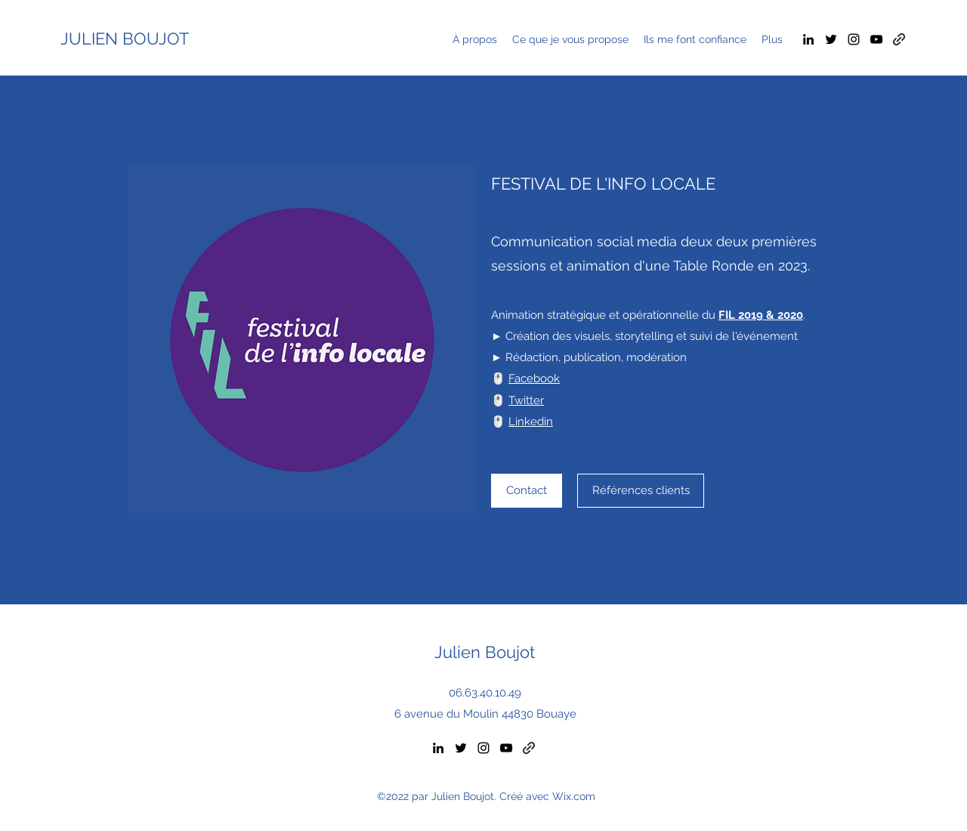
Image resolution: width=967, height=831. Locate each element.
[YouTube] (876, 39)
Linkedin (530, 421)
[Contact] (526, 491)
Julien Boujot (484, 652)
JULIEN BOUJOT (124, 38)
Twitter (526, 400)
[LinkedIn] (808, 39)
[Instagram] (853, 39)
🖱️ (499, 421)
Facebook (534, 378)
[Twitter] (831, 39)
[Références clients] (640, 491)
